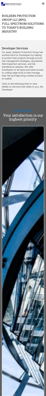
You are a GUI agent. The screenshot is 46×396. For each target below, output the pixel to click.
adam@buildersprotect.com (17, 377)
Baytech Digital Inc (35, 392)
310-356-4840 (11, 373)
